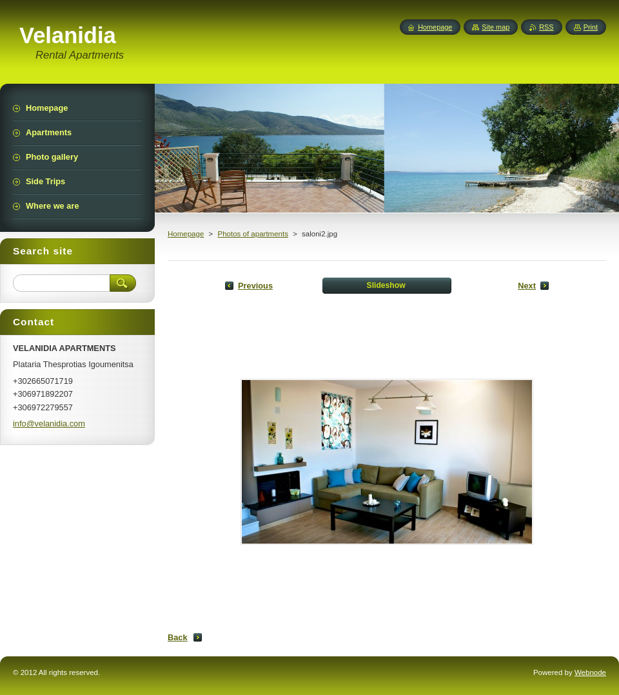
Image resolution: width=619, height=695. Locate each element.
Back (178, 637)
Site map (495, 27)
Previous (255, 285)
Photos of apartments (252, 234)
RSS (546, 27)
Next (527, 285)
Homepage (186, 234)
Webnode (590, 672)
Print (591, 27)
